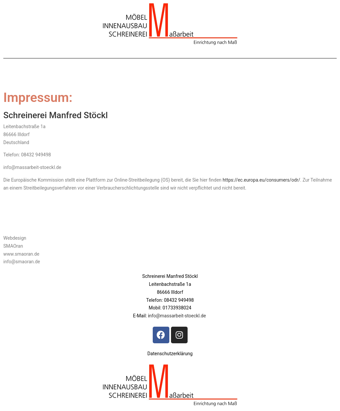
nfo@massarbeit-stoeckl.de (178, 315)
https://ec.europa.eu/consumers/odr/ (261, 180)
